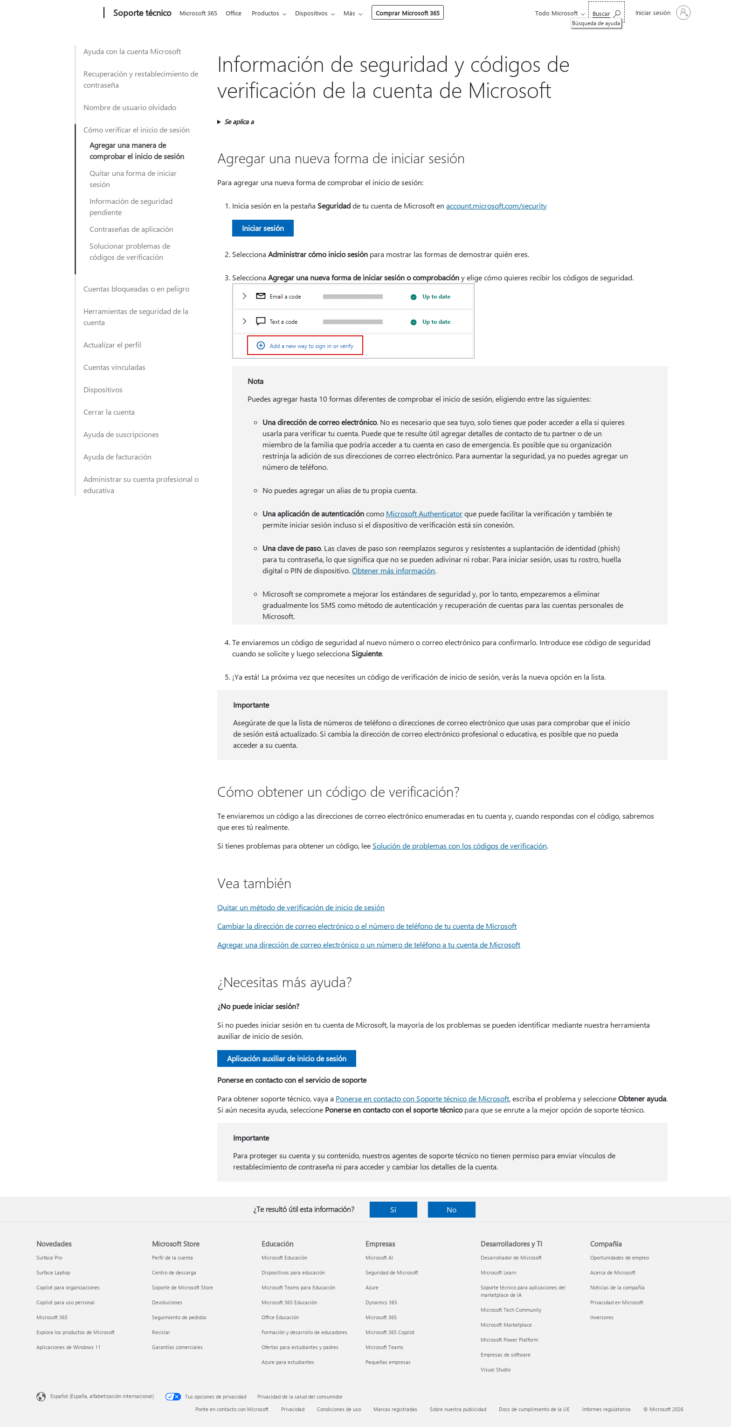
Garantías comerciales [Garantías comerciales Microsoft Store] (177, 1346)
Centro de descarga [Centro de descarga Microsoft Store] (174, 1272)
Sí (393, 1209)
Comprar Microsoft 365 (415, 13)
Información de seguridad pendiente (131, 206)
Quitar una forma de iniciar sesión (133, 178)
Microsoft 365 (198, 13)
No (451, 1209)
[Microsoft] (68, 13)
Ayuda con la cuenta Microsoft (132, 51)
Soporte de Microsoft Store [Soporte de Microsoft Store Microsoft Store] (182, 1287)
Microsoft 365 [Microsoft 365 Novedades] (52, 1317)
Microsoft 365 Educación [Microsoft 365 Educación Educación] (289, 1302)
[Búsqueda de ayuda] (606, 11)
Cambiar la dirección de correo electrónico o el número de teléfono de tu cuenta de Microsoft (367, 926)
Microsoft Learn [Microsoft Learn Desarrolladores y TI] (498, 1272)
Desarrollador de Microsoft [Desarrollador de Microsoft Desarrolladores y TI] (511, 1257)
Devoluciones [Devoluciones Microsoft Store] (167, 1302)
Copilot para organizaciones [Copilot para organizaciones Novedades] (68, 1287)
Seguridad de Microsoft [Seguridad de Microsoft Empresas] (392, 1272)
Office (235, 13)
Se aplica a (239, 121)
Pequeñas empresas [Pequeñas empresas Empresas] (388, 1361)
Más (357, 13)
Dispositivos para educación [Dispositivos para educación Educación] (293, 1272)
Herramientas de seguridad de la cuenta (135, 316)
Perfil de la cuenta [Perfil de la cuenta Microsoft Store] (172, 1257)
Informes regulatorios (606, 1409)
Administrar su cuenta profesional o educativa (141, 484)
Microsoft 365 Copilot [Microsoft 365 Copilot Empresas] (390, 1332)
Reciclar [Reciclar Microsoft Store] (161, 1332)
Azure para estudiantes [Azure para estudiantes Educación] (288, 1361)
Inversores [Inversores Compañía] (602, 1317)
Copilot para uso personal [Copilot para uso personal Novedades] (65, 1302)
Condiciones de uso (339, 1409)
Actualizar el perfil (112, 344)
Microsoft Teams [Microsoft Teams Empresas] (384, 1346)
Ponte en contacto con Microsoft (232, 1409)
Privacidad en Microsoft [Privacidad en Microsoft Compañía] (616, 1302)
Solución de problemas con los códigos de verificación (459, 845)
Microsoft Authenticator (424, 513)
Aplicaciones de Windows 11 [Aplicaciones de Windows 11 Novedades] (68, 1346)
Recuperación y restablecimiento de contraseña (140, 79)
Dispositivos (317, 13)
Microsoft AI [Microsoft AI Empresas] (379, 1257)
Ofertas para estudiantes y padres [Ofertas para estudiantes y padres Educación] (300, 1346)
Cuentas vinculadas (114, 367)
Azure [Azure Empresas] (372, 1287)
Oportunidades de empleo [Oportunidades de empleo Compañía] (619, 1257)
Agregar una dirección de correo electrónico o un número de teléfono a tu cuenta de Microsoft (368, 944)
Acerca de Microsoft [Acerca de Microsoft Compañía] (612, 1272)
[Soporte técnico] (141, 13)
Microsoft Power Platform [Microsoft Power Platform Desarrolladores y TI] (509, 1339)
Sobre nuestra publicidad (458, 1409)
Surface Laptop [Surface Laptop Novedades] (53, 1272)
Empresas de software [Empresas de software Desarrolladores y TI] (506, 1354)
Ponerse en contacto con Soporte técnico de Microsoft (422, 1098)
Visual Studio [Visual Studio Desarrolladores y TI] (495, 1369)
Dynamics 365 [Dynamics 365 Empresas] (381, 1302)
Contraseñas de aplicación (131, 229)
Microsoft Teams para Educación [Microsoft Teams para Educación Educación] (298, 1287)
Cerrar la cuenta (109, 412)
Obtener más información (393, 570)
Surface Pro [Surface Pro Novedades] (49, 1257)
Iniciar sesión (263, 228)
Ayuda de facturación (117, 456)
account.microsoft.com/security (496, 205)
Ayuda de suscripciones (121, 434)
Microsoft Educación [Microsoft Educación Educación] (284, 1257)
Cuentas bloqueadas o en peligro (136, 288)
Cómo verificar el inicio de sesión (136, 129)
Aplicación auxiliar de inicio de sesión (286, 1058)
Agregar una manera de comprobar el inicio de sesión (137, 150)
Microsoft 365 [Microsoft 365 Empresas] (381, 1317)
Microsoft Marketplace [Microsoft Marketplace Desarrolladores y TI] (506, 1324)
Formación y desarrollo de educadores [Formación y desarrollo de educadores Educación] (304, 1332)
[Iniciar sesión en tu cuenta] (662, 12)
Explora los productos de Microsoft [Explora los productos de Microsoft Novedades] (75, 1332)
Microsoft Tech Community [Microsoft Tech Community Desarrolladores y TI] (511, 1309)
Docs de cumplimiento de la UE (534, 1409)
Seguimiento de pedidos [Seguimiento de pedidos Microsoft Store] (179, 1317)
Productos (269, 13)
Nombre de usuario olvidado (129, 107)
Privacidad (292, 1409)
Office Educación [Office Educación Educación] (280, 1317)
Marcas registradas (395, 1409)
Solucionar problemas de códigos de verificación (130, 251)
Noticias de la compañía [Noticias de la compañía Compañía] (617, 1287)
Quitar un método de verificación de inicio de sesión (301, 907)
